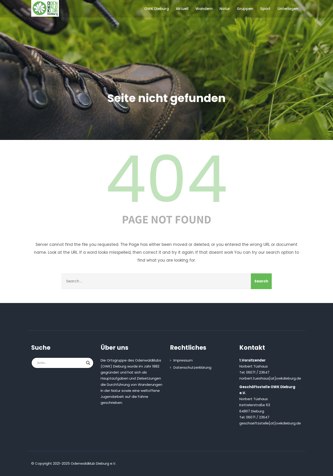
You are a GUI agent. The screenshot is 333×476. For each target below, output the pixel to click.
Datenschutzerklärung (192, 367)
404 (166, 179)
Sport (265, 8)
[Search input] (60, 363)
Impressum (183, 360)
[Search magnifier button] (88, 363)
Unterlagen (288, 8)
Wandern (204, 8)
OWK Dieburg (156, 8)
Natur (224, 8)
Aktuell (182, 8)
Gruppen (245, 8)
